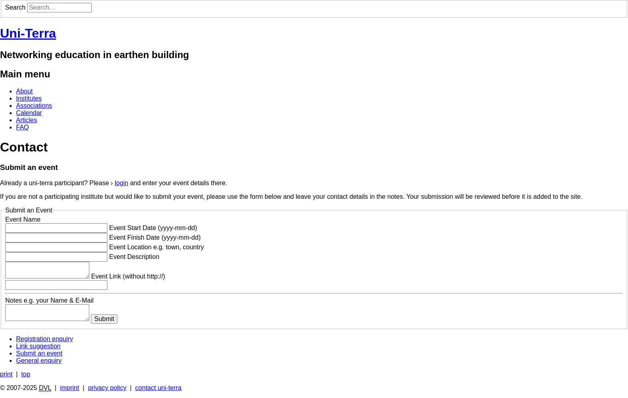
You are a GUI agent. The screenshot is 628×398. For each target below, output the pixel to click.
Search (15, 7)
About (24, 91)
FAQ (22, 127)
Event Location (156, 247)
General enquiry (39, 360)
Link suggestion (38, 346)
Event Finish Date (155, 237)
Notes (49, 300)
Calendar (29, 112)
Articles (26, 120)
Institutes (29, 98)
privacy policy (107, 387)
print (6, 374)
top (25, 374)
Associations (34, 105)
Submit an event (39, 353)
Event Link (128, 276)
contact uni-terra (158, 387)
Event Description (134, 256)
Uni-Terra (28, 33)
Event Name (22, 219)
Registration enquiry (44, 338)
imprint (69, 387)
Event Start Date (153, 227)
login (121, 183)
